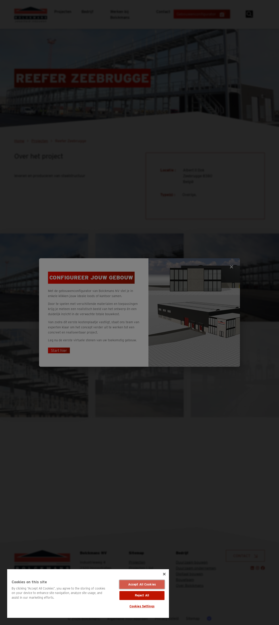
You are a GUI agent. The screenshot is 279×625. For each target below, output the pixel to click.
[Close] (164, 574)
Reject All (142, 595)
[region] (88, 593)
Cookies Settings (141, 606)
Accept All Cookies (142, 584)
